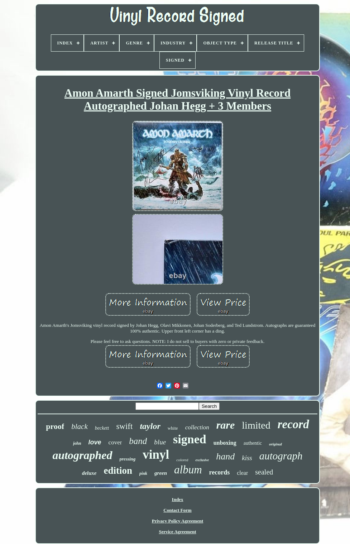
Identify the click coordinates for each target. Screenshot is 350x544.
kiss (247, 458)
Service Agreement (177, 531)
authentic (253, 443)
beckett (102, 428)
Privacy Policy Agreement (177, 521)
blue (160, 442)
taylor (150, 426)
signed (189, 439)
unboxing (225, 443)
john (77, 443)
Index (177, 499)
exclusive (202, 460)
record (293, 424)
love (94, 442)
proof (55, 426)
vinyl (156, 455)
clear (242, 473)
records (219, 472)
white (173, 428)
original (275, 444)
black (79, 426)
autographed (82, 455)
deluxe (89, 473)
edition (118, 470)
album (188, 469)
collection (197, 427)
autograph (281, 456)
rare (225, 425)
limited (256, 425)
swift (124, 426)
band (138, 441)
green (160, 473)
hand (225, 456)
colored (182, 460)
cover (115, 442)
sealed (264, 472)
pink (143, 473)
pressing (128, 459)
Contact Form (177, 510)
